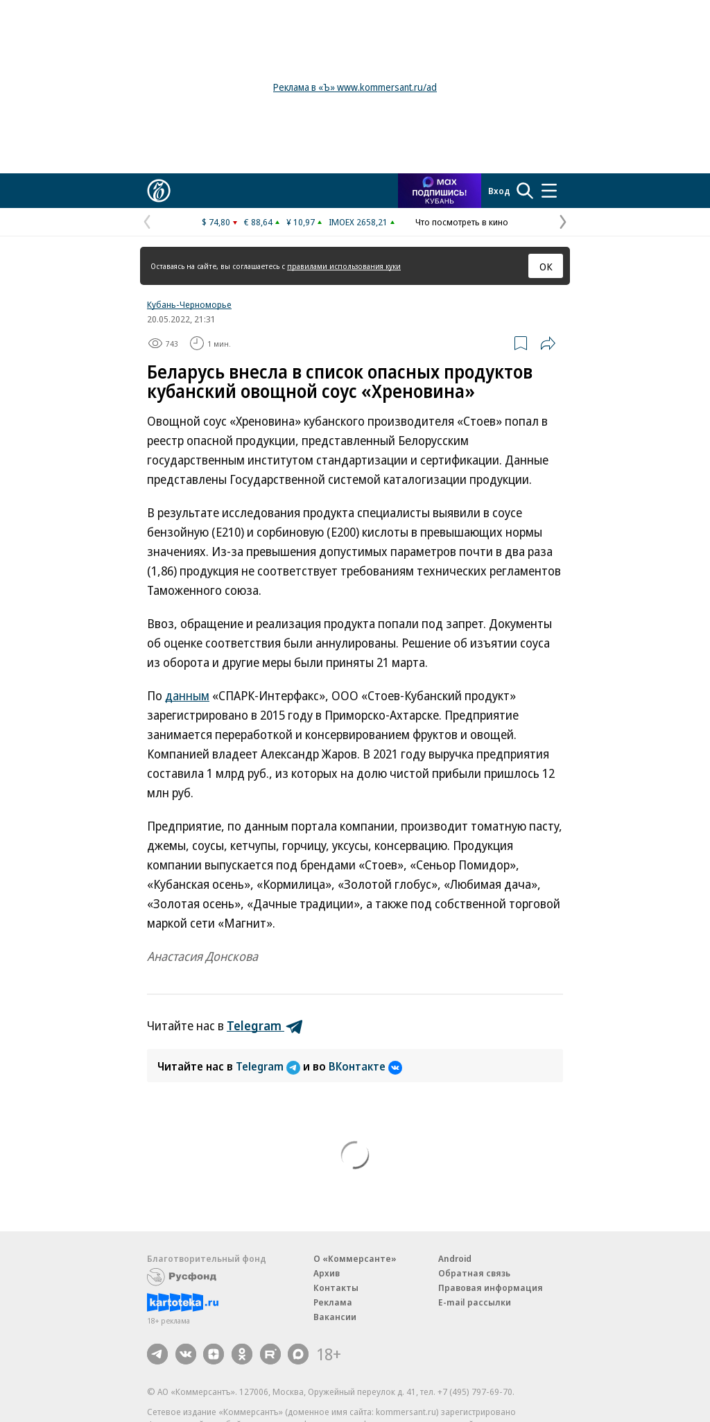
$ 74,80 (216, 222)
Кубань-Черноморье (189, 304)
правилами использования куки (344, 266)
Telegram (269, 1066)
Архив (326, 1273)
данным (187, 695)
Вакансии (334, 1316)
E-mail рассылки (474, 1302)
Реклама (332, 1302)
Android (454, 1258)
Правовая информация (490, 1287)
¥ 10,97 (300, 222)
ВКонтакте (365, 1066)
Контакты (335, 1287)
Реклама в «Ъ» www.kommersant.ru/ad (355, 87)
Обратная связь (474, 1273)
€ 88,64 (258, 222)
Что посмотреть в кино (461, 222)
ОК (546, 266)
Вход (499, 190)
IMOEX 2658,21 (358, 222)
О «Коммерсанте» (355, 1258)
